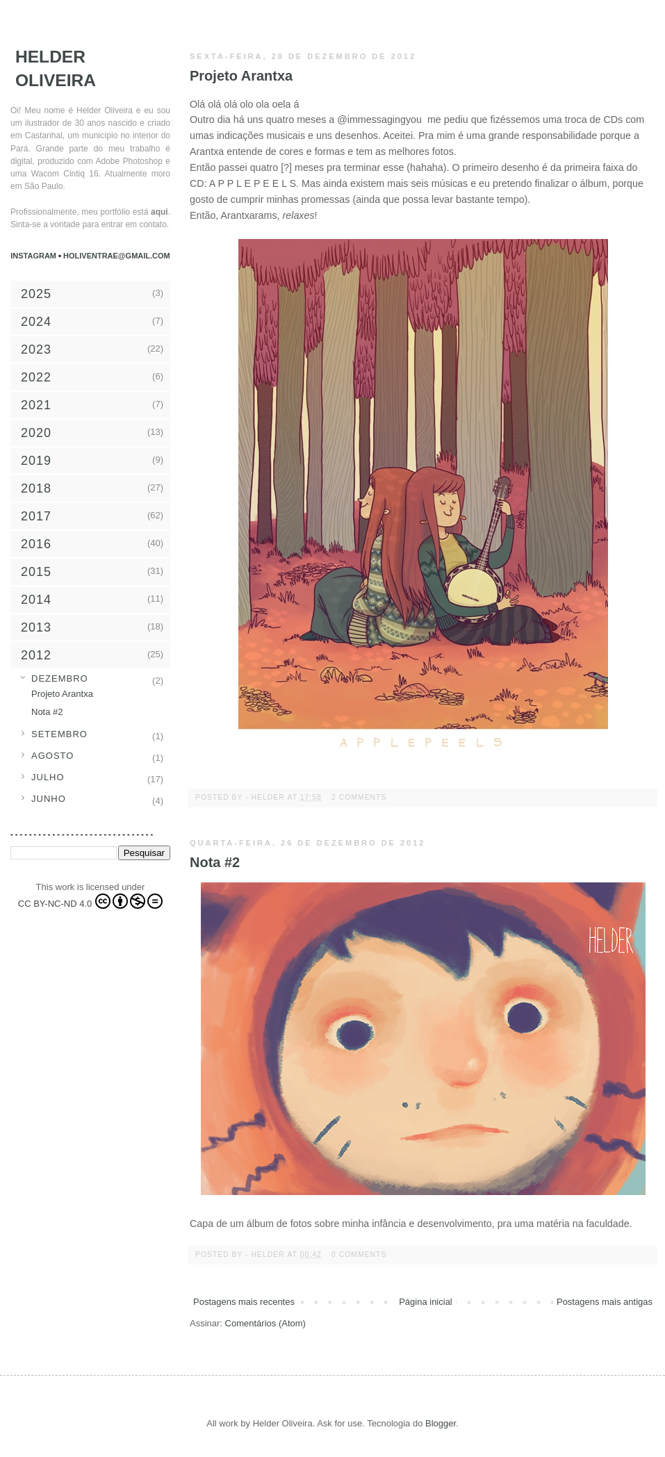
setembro (59, 734)
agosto (52, 755)
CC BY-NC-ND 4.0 (90, 901)
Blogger (440, 1423)
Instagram (34, 256)
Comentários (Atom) (265, 1323)
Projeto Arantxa (241, 75)
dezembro (59, 678)
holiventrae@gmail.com (116, 256)
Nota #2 (215, 862)
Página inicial (425, 1302)
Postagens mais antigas (604, 1302)
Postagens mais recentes (244, 1302)
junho (48, 798)
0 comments (358, 1254)
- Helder (266, 797)
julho (48, 777)
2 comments (358, 797)
